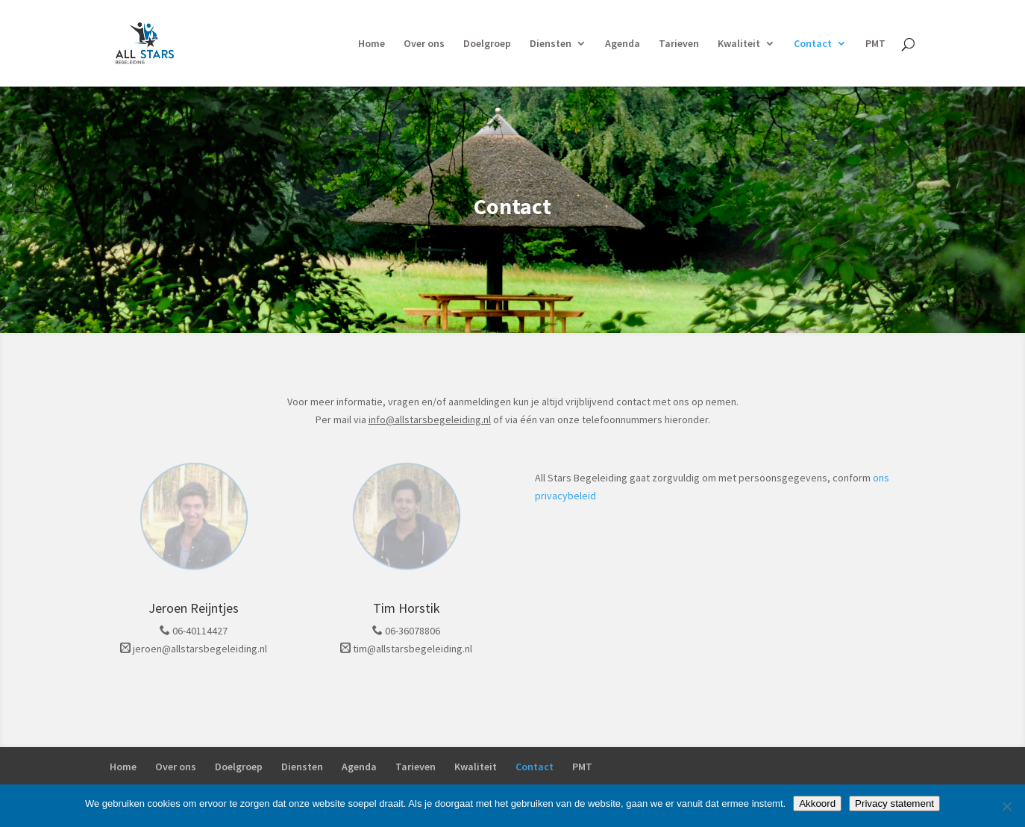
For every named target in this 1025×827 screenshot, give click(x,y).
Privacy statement (894, 803)
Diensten (550, 44)
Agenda (622, 44)
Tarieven (679, 44)
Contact (813, 44)
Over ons (424, 44)
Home (371, 44)
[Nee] (1006, 806)
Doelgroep (487, 44)
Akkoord (817, 803)
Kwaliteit (739, 44)
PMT (875, 44)
